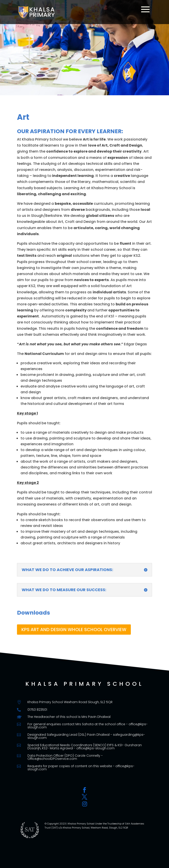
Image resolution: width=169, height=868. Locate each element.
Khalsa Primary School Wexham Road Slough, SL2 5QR (70, 702)
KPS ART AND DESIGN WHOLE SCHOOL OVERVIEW (73, 629)
